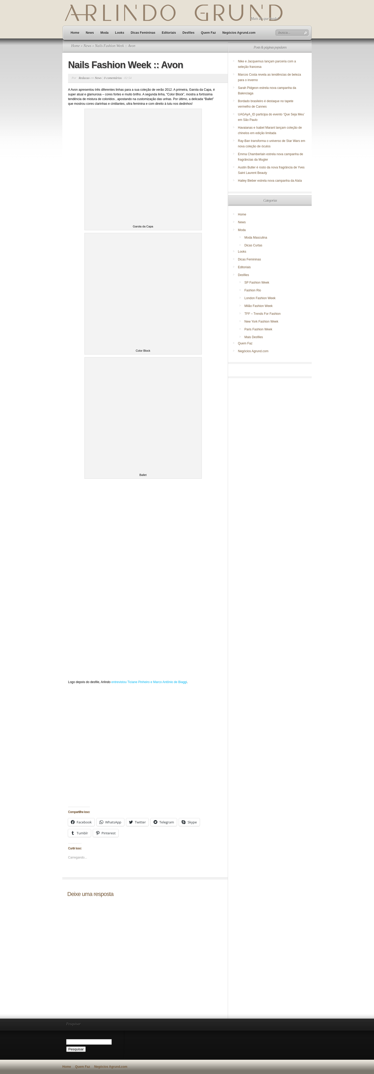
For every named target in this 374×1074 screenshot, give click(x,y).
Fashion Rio (252, 290)
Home (75, 33)
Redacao (84, 78)
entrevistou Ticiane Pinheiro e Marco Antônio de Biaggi (149, 682)
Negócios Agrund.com (239, 33)
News (90, 33)
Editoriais (169, 33)
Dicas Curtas (253, 245)
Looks (119, 33)
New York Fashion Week (261, 321)
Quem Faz (208, 33)
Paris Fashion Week (258, 329)
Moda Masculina (255, 237)
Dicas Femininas (143, 33)
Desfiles (189, 33)
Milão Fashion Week (258, 306)
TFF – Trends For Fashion (262, 314)
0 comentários (113, 78)
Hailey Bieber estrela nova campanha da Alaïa (270, 180)
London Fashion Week (260, 298)
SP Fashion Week (256, 282)
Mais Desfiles (253, 337)
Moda (105, 33)
